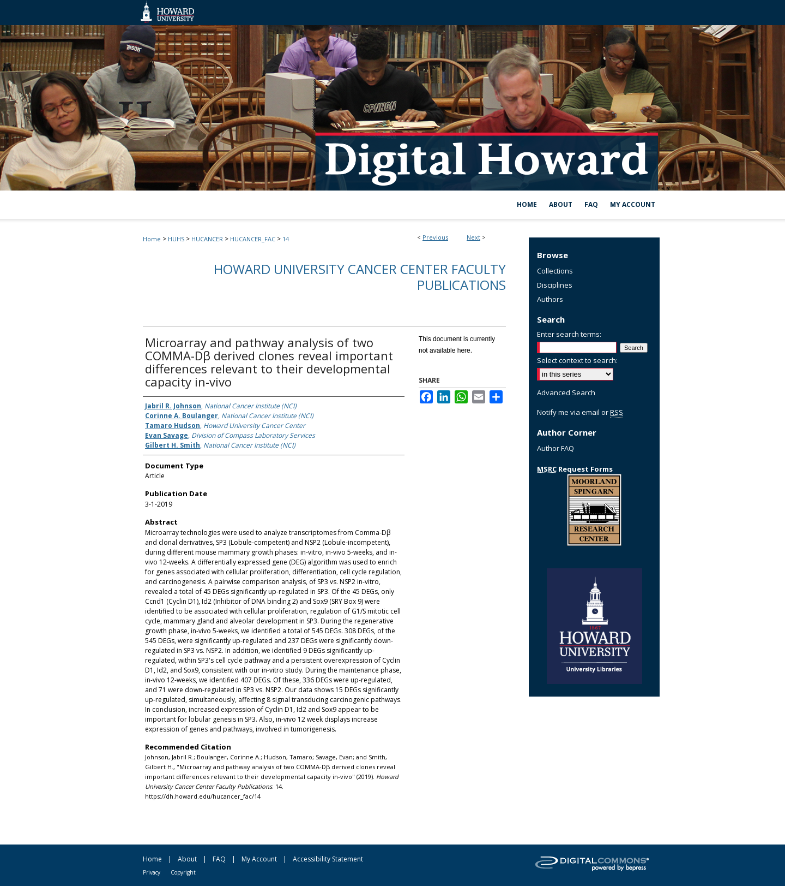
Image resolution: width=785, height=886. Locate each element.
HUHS (176, 239)
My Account (259, 859)
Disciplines (554, 285)
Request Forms (575, 469)
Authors (550, 299)
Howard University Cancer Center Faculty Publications (360, 277)
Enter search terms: (569, 334)
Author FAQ (555, 448)
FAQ (219, 859)
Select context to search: (577, 360)
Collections (555, 271)
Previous (435, 237)
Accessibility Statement (328, 859)
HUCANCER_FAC (252, 239)
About (187, 859)
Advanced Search (566, 392)
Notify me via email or (580, 412)
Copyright (183, 872)
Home (152, 239)
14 (285, 239)
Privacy (151, 872)
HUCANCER (207, 239)
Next (473, 237)
